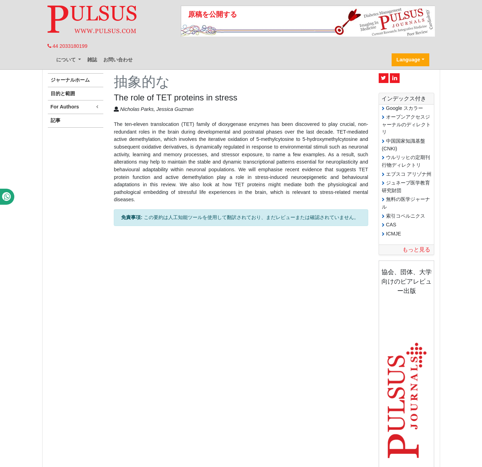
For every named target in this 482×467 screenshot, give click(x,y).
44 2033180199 (67, 46)
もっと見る (416, 250)
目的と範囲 (63, 93)
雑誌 (92, 59)
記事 (55, 120)
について (66, 59)
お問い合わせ (118, 59)
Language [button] (408, 59)
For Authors (76, 107)
